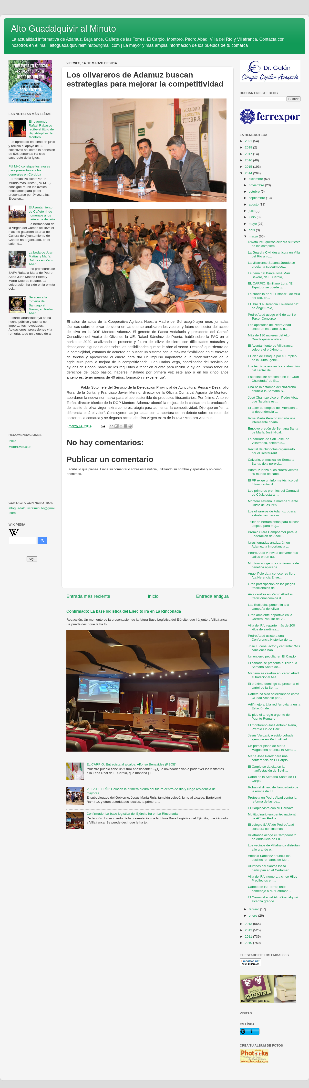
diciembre (256, 179)
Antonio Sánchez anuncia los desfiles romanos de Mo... (269, 858)
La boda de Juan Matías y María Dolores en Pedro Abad (41, 258)
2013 (249, 924)
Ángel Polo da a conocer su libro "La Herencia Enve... (271, 575)
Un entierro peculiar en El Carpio (272, 656)
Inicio (153, 596)
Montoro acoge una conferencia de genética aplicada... (273, 565)
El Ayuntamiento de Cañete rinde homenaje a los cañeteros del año (42, 213)
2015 (249, 166)
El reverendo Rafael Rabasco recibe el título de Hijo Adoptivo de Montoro (41, 129)
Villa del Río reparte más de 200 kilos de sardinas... (271, 627)
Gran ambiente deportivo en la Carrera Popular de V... (270, 617)
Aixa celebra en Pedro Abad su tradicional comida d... (270, 596)
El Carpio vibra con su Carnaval (271, 808)
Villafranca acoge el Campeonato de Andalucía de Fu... (272, 837)
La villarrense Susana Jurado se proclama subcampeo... (271, 264)
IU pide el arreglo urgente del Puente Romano (269, 716)
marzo (254, 236)
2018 (249, 147)
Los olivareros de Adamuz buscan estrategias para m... (273, 513)
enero (253, 915)
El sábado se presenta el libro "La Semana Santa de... (272, 665)
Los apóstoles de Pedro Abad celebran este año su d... (269, 327)
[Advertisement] (32, 363)
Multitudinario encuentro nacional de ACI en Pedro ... (272, 816)
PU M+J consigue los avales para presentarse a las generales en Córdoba (29, 170)
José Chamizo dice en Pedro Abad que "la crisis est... (273, 399)
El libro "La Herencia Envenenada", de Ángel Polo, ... (273, 306)
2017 (249, 154)
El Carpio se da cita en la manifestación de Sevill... (268, 768)
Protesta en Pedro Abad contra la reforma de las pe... (272, 799)
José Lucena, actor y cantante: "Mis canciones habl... (274, 648)
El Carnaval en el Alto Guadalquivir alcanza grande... (273, 899)
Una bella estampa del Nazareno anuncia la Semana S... (272, 389)
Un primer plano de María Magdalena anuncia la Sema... (272, 748)
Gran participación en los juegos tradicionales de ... (271, 586)
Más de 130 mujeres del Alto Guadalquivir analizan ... (268, 337)
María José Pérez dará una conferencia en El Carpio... (269, 758)
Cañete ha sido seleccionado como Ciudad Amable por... (273, 696)
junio (253, 217)
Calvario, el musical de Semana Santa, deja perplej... (271, 461)
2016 (249, 160)
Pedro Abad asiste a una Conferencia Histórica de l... (270, 637)
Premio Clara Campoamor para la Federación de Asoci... (272, 534)
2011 (249, 936)
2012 (249, 930)
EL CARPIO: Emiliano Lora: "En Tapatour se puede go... (271, 285)
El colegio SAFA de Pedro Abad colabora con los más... (271, 826)
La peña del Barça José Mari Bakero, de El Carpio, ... (269, 275)
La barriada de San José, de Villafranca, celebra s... (268, 441)
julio (252, 211)
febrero (254, 909)
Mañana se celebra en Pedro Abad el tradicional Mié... (273, 675)
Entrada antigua (212, 596)
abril (252, 230)
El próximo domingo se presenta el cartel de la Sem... (273, 685)
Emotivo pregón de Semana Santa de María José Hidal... (273, 430)
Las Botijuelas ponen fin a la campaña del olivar (268, 606)
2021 (249, 141)
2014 (249, 173)
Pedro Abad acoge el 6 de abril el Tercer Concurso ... (272, 316)
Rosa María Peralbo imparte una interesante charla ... (272, 420)
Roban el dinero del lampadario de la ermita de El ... (273, 789)
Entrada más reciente (88, 596)
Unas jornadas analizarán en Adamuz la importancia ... (269, 544)
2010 (249, 943)
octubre (255, 191)
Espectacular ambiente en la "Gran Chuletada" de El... (273, 378)
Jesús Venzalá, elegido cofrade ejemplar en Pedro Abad (271, 737)
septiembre (257, 198)
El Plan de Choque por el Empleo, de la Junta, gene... (273, 358)
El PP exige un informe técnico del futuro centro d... (273, 482)
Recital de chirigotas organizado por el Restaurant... (271, 451)
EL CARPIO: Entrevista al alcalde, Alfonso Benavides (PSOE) (131, 764)
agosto (254, 204)
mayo (253, 223)
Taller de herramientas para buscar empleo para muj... (273, 524)
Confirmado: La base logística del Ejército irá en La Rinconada (123, 611)
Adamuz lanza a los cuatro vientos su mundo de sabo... (273, 472)
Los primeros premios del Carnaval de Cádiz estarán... (273, 492)
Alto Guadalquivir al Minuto (63, 29)
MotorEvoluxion (20, 447)
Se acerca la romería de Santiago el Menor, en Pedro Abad (41, 305)
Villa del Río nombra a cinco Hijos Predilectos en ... (272, 878)
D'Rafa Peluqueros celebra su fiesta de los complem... (274, 244)
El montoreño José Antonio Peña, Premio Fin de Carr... (272, 727)
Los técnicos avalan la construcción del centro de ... (274, 368)
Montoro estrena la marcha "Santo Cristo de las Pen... (273, 503)
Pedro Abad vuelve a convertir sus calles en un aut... (273, 555)
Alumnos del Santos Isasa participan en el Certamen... (270, 868)
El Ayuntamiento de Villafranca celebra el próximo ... (270, 347)
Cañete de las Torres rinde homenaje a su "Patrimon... (269, 888)
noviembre (257, 185)
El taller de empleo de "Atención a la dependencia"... (273, 409)
